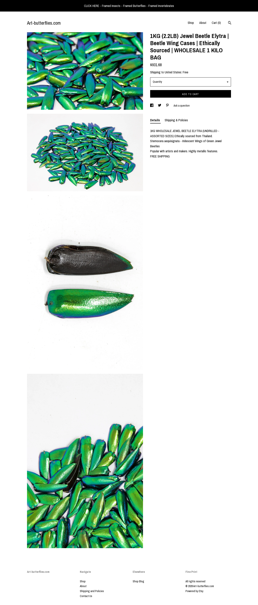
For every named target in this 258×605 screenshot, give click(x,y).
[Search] (229, 23)
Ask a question (182, 105)
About (202, 22)
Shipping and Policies (92, 591)
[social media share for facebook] (152, 105)
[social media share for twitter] (160, 105)
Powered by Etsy (194, 591)
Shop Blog (138, 581)
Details (155, 120)
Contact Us (86, 596)
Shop (191, 22)
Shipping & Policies (176, 120)
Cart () (216, 22)
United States (173, 72)
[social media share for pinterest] (168, 105)
